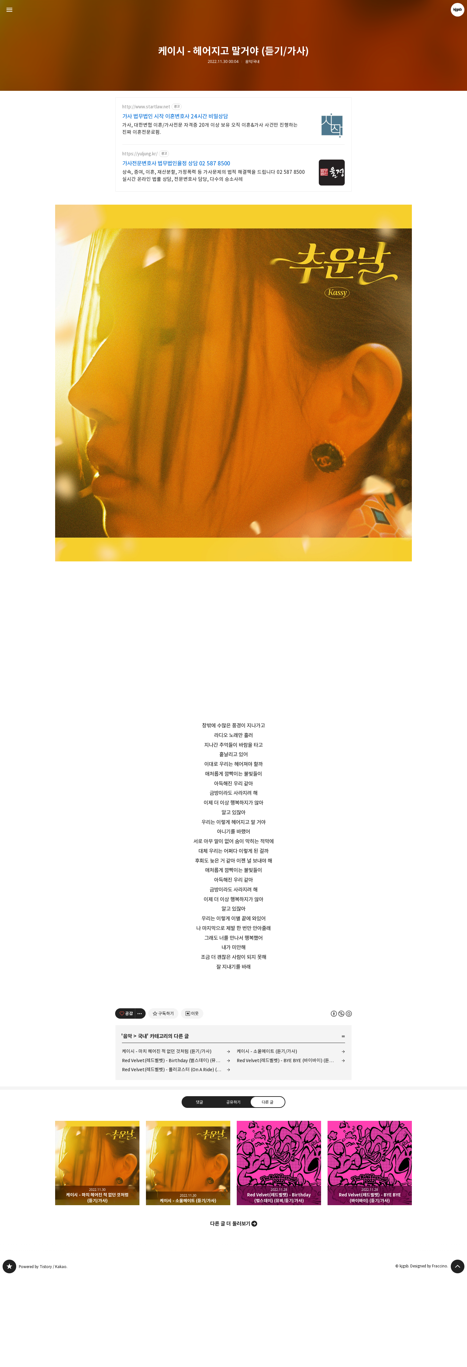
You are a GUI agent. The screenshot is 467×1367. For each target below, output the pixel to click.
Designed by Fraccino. (429, 1356)
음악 (127, 1127)
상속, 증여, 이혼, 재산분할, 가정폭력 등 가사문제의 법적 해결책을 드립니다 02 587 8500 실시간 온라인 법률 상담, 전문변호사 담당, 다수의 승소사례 (213, 175)
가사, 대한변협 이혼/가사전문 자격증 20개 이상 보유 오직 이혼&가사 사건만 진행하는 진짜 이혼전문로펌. (210, 128)
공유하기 (233, 1192)
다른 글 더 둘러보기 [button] (230, 1314)
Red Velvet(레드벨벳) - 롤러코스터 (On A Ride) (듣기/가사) (176, 1160)
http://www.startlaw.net (146, 107)
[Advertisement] (233, 1031)
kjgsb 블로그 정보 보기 (457, 10)
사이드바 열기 (9, 10)
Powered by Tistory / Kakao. (43, 1357)
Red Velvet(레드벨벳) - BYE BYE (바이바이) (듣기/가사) (291, 1151)
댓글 (199, 1192)
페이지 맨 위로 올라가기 (457, 1357)
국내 (142, 1127)
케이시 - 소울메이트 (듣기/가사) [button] (188, 1254)
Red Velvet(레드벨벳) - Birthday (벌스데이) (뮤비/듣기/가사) (176, 1151)
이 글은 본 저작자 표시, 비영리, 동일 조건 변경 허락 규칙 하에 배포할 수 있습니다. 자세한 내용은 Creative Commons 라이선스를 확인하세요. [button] (341, 1104)
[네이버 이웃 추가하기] (192, 1104)
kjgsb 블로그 (9, 1357)
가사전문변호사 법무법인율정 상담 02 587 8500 (176, 163)
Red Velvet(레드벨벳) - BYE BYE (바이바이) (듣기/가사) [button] (370, 1254)
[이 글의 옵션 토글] (140, 1104)
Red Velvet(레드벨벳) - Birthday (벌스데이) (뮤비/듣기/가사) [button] (279, 1254)
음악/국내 (252, 61)
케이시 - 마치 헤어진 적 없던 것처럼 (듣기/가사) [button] (97, 1254)
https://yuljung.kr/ (140, 154)
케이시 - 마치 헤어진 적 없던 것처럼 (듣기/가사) (166, 1142)
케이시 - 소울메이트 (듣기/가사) (267, 1142)
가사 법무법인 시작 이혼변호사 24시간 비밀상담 (175, 116)
